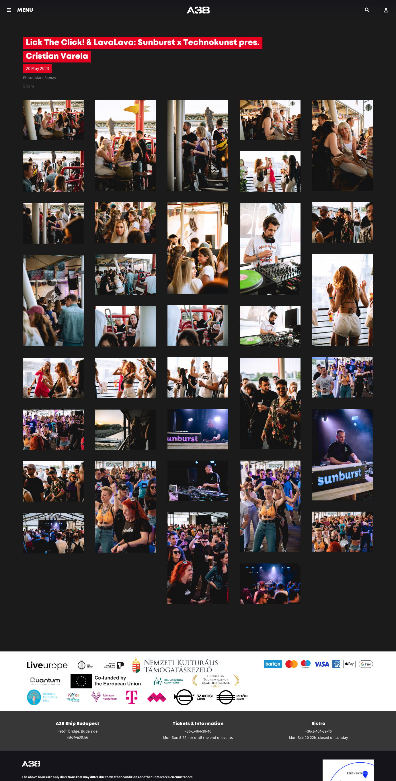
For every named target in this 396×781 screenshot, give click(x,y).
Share (28, 86)
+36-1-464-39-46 (318, 731)
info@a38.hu (77, 737)
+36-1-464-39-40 (198, 731)
